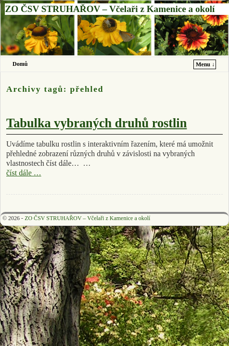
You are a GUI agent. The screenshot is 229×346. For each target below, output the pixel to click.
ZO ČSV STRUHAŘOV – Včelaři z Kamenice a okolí (110, 9)
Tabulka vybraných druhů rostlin (96, 123)
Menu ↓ (205, 64)
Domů (20, 64)
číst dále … (23, 173)
